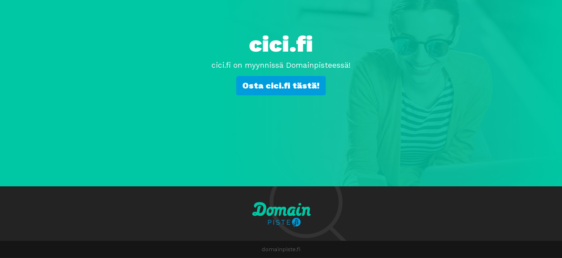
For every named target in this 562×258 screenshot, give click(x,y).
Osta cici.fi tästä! (281, 86)
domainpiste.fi (281, 249)
